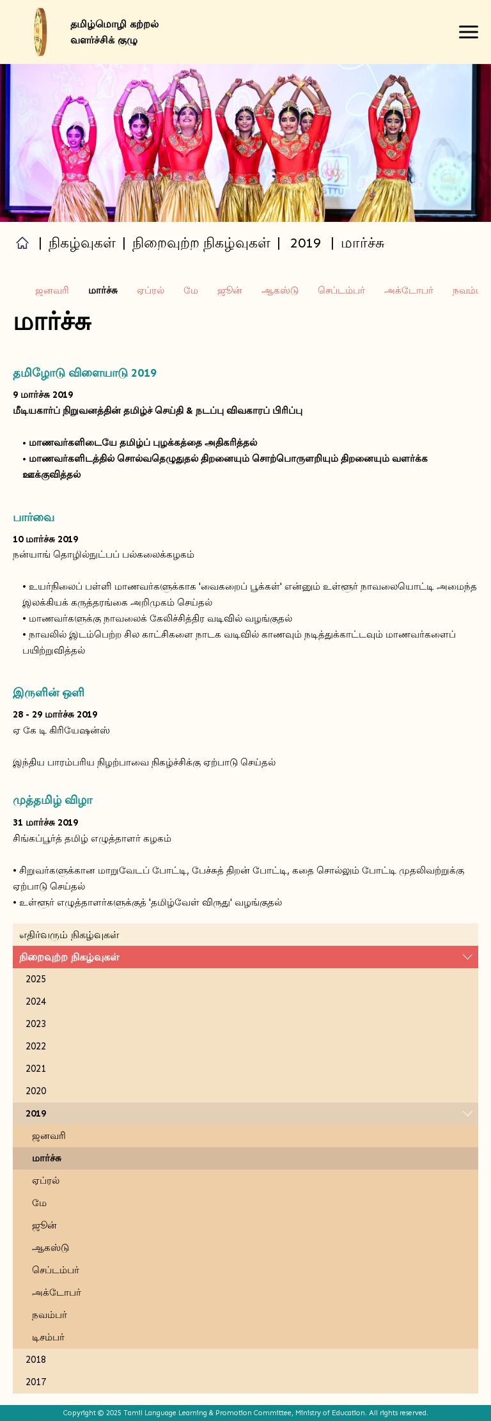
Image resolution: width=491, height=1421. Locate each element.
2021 (36, 1068)
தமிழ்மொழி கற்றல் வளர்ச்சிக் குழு (114, 32)
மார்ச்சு (46, 1158)
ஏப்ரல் (150, 290)
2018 (36, 1359)
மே (190, 290)
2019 (305, 243)
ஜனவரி (52, 290)
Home (22, 242)
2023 (36, 1024)
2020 (36, 1091)
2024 (36, 1001)
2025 (36, 979)
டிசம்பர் (48, 1337)
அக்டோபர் (408, 290)
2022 (36, 1046)
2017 (36, 1382)
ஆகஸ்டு (280, 290)
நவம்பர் (470, 290)
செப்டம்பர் (341, 290)
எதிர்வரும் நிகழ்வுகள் (69, 935)
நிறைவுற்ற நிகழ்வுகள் (69, 957)
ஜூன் (229, 290)
